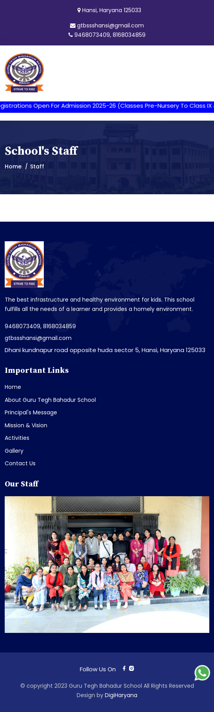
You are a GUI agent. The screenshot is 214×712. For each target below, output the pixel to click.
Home (13, 166)
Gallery (14, 451)
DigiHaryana (121, 695)
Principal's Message (31, 412)
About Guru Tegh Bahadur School (50, 400)
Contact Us (20, 463)
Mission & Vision (26, 425)
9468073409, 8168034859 (110, 35)
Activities (17, 438)
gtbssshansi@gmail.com (110, 25)
